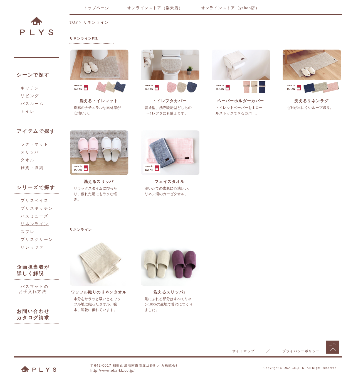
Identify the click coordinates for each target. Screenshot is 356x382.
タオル (27, 160)
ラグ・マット (35, 144)
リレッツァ (32, 247)
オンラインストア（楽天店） (155, 8)
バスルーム (32, 104)
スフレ (27, 232)
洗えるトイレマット (99, 101)
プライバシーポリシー (301, 351)
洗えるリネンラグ (311, 101)
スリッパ (30, 152)
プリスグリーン (37, 239)
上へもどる (332, 347)
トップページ (96, 8)
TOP (74, 22)
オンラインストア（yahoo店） (230, 8)
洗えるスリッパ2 (170, 292)
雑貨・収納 (32, 168)
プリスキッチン (37, 208)
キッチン (30, 88)
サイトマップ (243, 351)
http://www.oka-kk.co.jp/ (112, 371)
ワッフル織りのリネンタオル (99, 292)
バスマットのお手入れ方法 (34, 289)
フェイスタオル (170, 182)
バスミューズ (35, 216)
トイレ (27, 111)
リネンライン (35, 224)
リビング (30, 96)
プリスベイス (35, 201)
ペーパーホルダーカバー (240, 101)
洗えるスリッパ (99, 182)
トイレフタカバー (169, 101)
